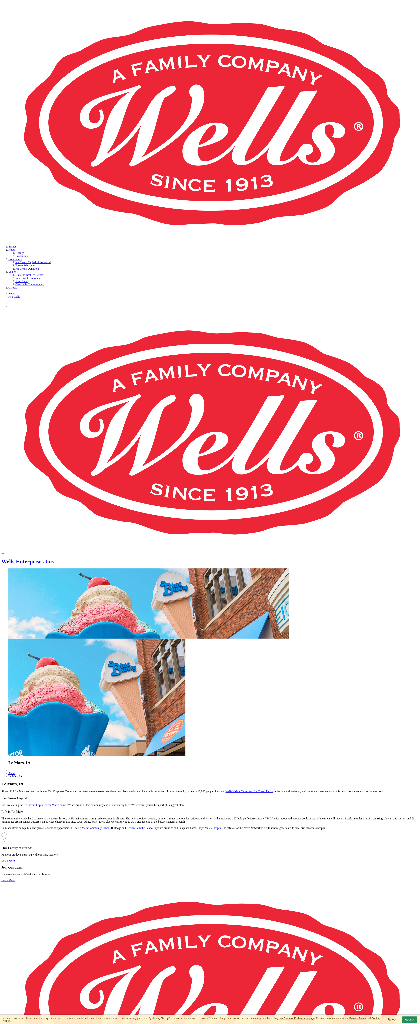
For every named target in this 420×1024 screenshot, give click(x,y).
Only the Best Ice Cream (29, 274)
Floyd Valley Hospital (210, 827)
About (11, 249)
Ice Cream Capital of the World (33, 262)
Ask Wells (14, 296)
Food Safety (22, 281)
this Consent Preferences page (297, 1018)
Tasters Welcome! (25, 265)
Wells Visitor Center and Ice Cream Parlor (249, 791)
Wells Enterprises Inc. (27, 561)
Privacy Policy (357, 1018)
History (19, 252)
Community (15, 259)
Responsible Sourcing (27, 278)
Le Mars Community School (94, 827)
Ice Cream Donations (27, 268)
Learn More (8, 860)
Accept (409, 1019)
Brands (12, 246)
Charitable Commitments (29, 284)
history (120, 804)
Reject (392, 1019)
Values (12, 271)
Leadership (21, 256)
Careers (12, 287)
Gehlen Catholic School (140, 827)
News (11, 293)
